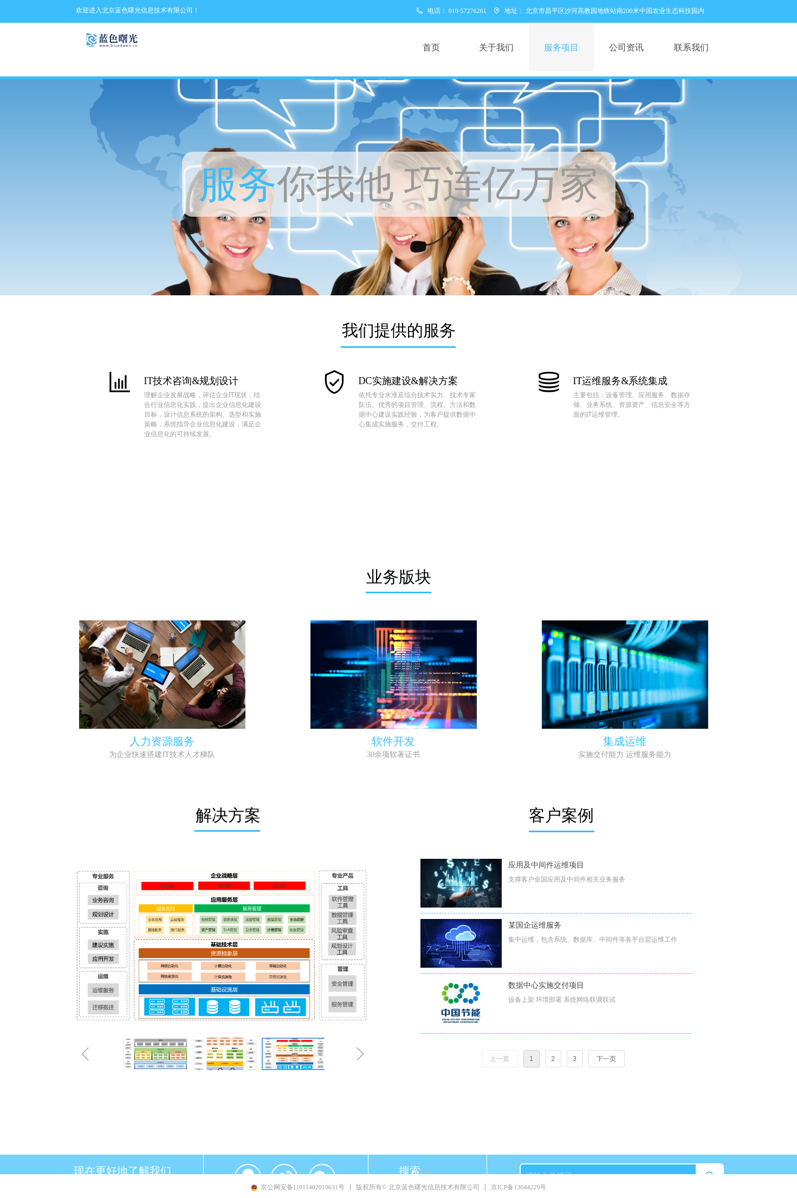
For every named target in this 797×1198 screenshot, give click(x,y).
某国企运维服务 (534, 925)
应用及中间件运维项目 (546, 865)
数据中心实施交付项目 (546, 985)
